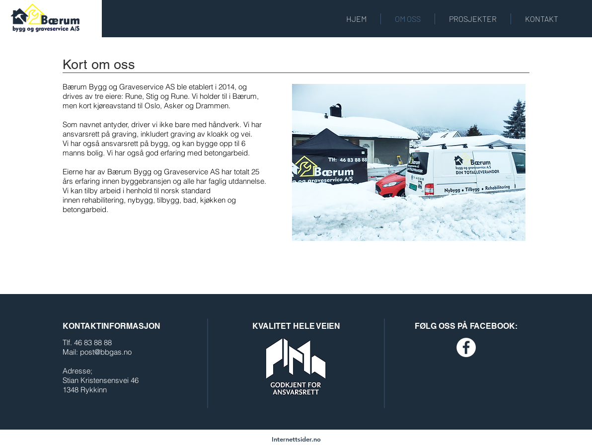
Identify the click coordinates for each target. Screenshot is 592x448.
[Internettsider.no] (296, 439)
